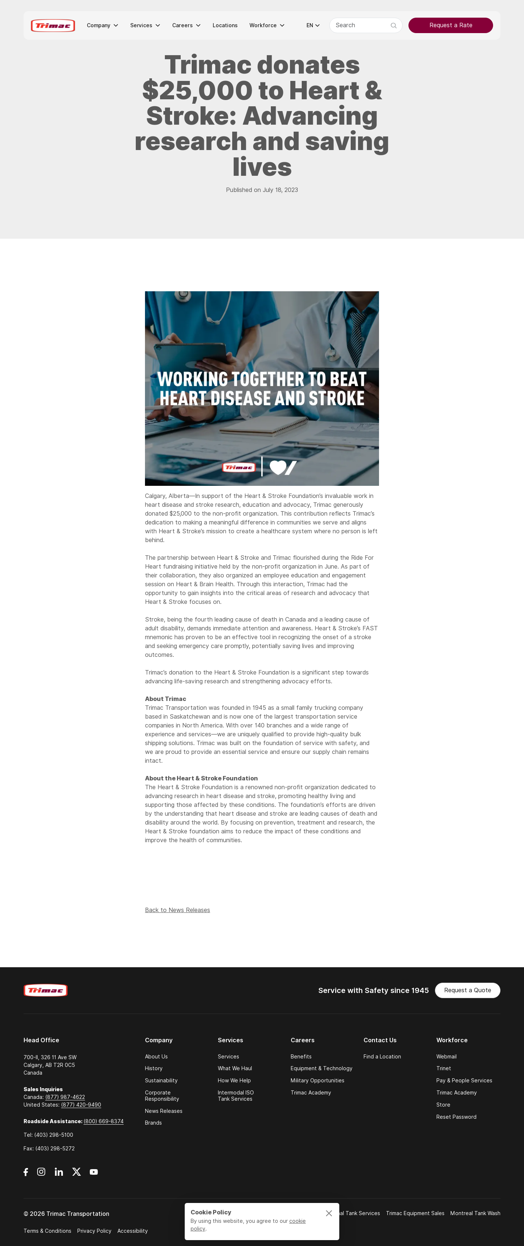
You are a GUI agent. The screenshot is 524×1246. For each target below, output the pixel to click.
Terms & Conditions (47, 1231)
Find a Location (382, 1057)
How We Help (234, 1081)
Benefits (301, 1057)
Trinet (443, 1068)
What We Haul (235, 1068)
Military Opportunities (317, 1081)
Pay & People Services (464, 1081)
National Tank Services (352, 1213)
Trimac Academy (311, 1093)
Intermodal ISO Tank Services (236, 1096)
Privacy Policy (94, 1231)
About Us (156, 1057)
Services (228, 1057)
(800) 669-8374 (104, 1121)
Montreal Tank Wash (475, 1213)
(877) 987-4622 (65, 1097)
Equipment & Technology (322, 1068)
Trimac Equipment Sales (415, 1213)
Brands (153, 1123)
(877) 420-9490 (81, 1104)
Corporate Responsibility (162, 1096)
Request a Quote (467, 990)
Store (443, 1105)
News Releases (164, 1111)
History (154, 1068)
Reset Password (456, 1117)
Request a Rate (450, 25)
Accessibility (132, 1231)
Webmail (446, 1057)
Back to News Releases (177, 913)
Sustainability (161, 1081)
